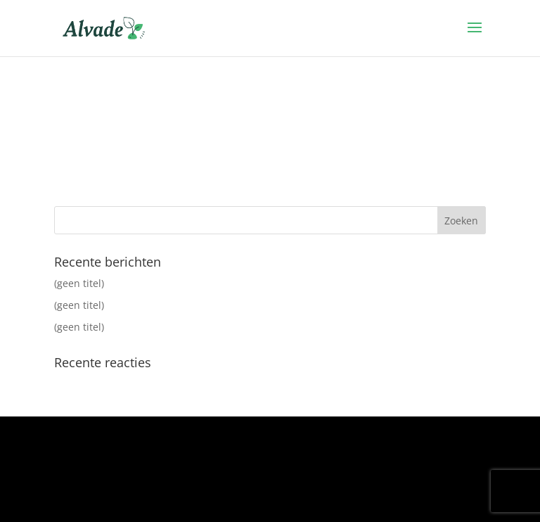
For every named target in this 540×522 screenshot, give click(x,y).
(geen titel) (79, 283)
